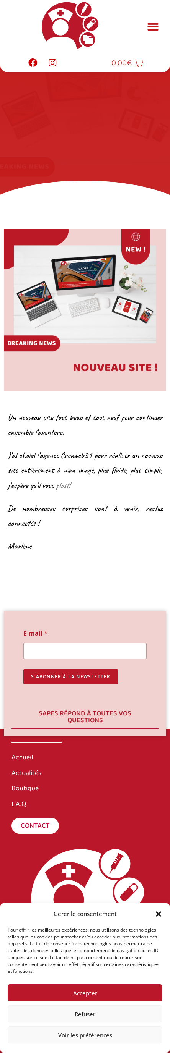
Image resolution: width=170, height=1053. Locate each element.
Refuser (85, 1014)
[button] (158, 914)
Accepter (85, 993)
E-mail (35, 633)
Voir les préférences (85, 1035)
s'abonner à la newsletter (70, 676)
